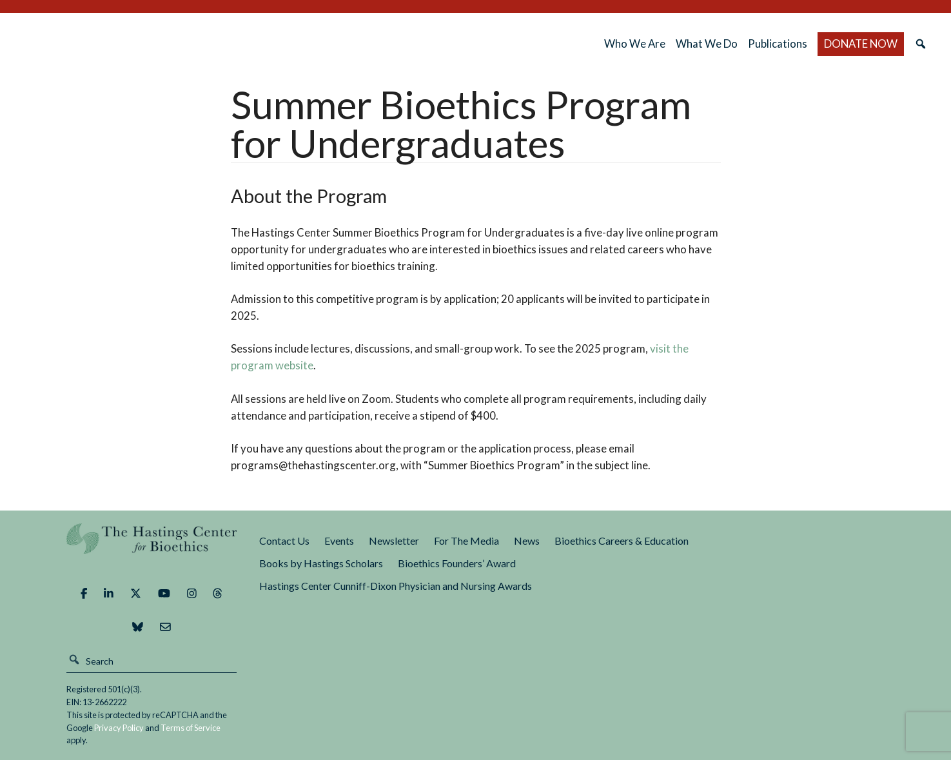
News (527, 540)
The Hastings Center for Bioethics (153, 44)
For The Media (466, 540)
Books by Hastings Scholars (321, 563)
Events (339, 540)
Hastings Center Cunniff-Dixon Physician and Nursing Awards (395, 586)
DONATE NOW (860, 43)
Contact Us (284, 540)
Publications (777, 43)
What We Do (707, 43)
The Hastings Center (151, 547)
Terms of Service (191, 728)
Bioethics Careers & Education (621, 540)
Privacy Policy (119, 728)
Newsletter (394, 540)
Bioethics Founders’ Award (457, 563)
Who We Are (634, 43)
